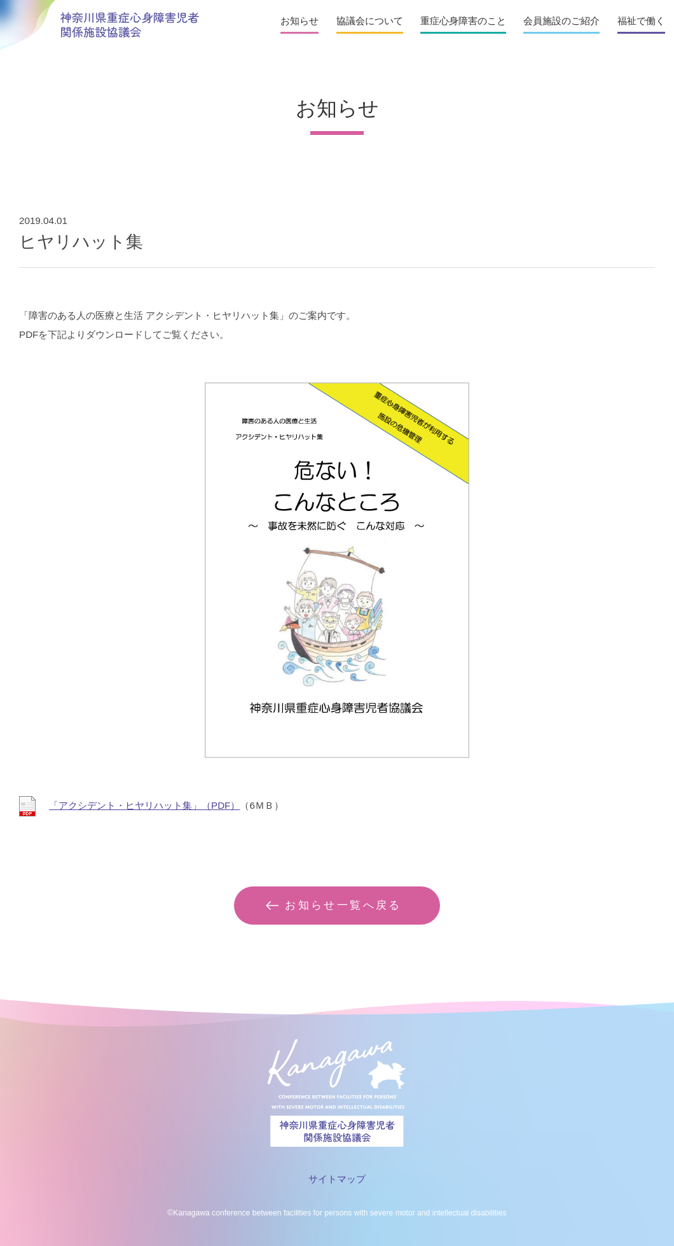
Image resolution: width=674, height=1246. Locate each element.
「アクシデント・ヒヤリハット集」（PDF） (144, 805)
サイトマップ (337, 1178)
